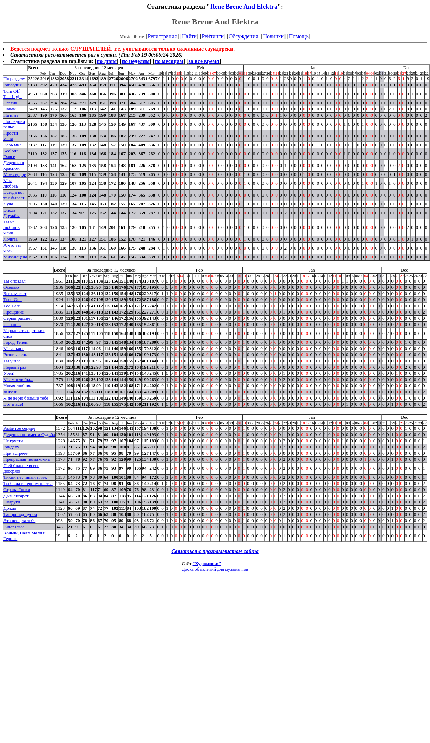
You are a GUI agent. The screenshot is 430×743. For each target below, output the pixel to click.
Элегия (10, 102)
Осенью (11, 287)
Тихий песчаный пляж (25, 477)
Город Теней (15, 342)
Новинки (273, 36)
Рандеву (11, 446)
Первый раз (14, 367)
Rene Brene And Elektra (244, 6)
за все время (203, 61)
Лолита (10, 239)
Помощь (299, 36)
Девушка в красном (13, 165)
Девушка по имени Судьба (29, 434)
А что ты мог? (12, 248)
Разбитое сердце (19, 428)
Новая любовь (17, 385)
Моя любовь (10, 183)
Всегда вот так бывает (13, 195)
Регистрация (162, 36)
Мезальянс (13, 348)
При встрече (15, 453)
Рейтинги (213, 36)
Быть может (14, 293)
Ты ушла (11, 360)
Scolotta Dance (11, 153)
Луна (8, 203)
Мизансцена (15, 256)
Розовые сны (15, 354)
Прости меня (10, 135)
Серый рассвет (17, 318)
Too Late (11, 305)
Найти (189, 36)
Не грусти (13, 440)
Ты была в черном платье (28, 483)
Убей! (9, 373)
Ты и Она (12, 299)
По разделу (14, 78)
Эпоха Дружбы (11, 213)
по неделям (136, 61)
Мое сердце (14, 174)
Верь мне (12, 144)
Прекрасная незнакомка (26, 459)
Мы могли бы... (18, 379)
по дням (107, 61)
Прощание (13, 312)
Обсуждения (243, 36)
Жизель (10, 391)
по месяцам (168, 61)
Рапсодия (12, 84)
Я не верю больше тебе (25, 398)
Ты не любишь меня (11, 227)
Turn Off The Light (12, 93)
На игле (10, 115)
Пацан (9, 109)
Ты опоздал (14, 281)
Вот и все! (13, 404)
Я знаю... (12, 324)
